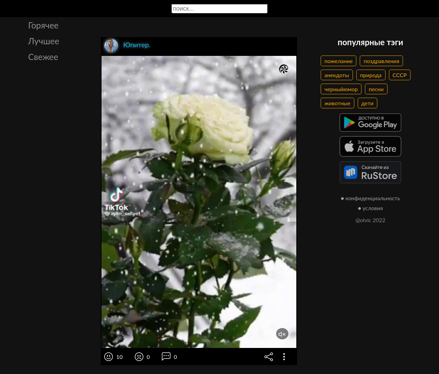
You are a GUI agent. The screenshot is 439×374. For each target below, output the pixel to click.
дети (367, 103)
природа (371, 75)
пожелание (338, 61)
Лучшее (43, 41)
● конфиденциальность (370, 198)
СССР (400, 75)
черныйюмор (341, 89)
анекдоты (336, 75)
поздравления (381, 61)
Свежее (43, 56)
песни (376, 89)
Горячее (43, 25)
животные (337, 103)
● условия (370, 208)
